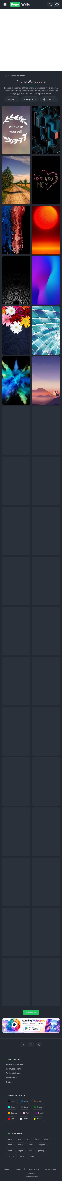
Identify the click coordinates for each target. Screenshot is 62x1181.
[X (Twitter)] (39, 1044)
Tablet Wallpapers (14, 1073)
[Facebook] (23, 1044)
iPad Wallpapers (13, 1069)
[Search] (50, 4)
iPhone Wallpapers (14, 1064)
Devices (9, 1082)
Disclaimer (31, 1174)
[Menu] (5, 4)
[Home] (5, 75)
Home (6, 1169)
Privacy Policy (33, 1169)
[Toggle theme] (57, 4)
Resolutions (11, 1077)
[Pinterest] (31, 1044)
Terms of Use (50, 1169)
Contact (18, 1169)
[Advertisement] (31, 40)
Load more (31, 1012)
